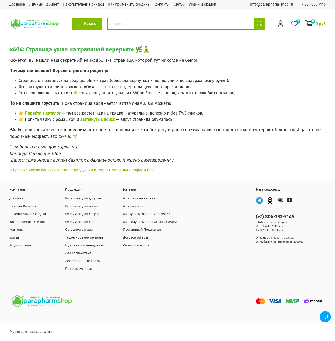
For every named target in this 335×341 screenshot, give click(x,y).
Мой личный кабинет (140, 198)
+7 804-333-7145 (313, 4)
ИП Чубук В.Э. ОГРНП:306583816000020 (279, 241)
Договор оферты (136, 238)
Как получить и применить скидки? (150, 222)
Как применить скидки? (128, 4)
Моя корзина (133, 206)
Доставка (17, 4)
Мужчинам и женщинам (84, 245)
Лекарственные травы (83, 261)
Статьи (179, 4)
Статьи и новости (136, 245)
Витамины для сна (79, 222)
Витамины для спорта (82, 214)
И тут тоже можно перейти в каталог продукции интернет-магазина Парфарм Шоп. (82, 170)
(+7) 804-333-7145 (275, 217)
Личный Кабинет (44, 4)
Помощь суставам (79, 269)
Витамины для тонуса (82, 206)
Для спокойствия (78, 253)
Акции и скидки (202, 4)
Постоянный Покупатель (142, 230)
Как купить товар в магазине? (146, 214)
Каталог (87, 23)
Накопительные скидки (83, 4)
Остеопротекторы (79, 230)
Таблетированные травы (84, 238)
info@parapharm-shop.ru (271, 4)
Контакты (162, 4)
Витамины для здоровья (84, 198)
